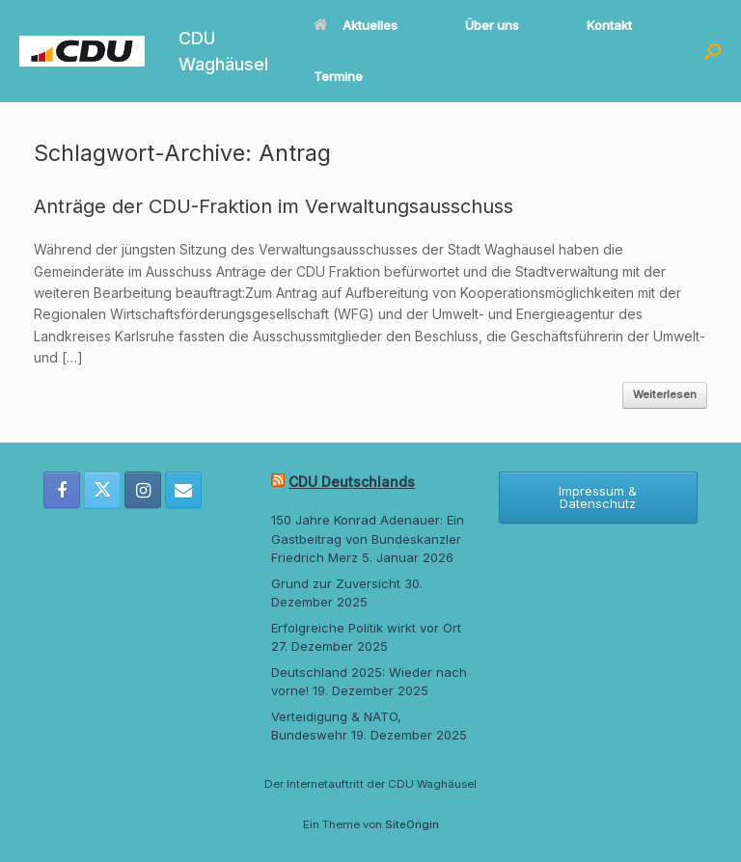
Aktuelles (356, 25)
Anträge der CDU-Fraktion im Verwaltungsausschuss (273, 206)
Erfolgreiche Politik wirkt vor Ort (366, 627)
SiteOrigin (412, 824)
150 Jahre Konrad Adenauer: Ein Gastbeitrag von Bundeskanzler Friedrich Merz (367, 538)
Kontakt (609, 25)
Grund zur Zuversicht (335, 583)
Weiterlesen (665, 394)
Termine (338, 76)
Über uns (492, 25)
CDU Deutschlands (351, 481)
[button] (712, 51)
